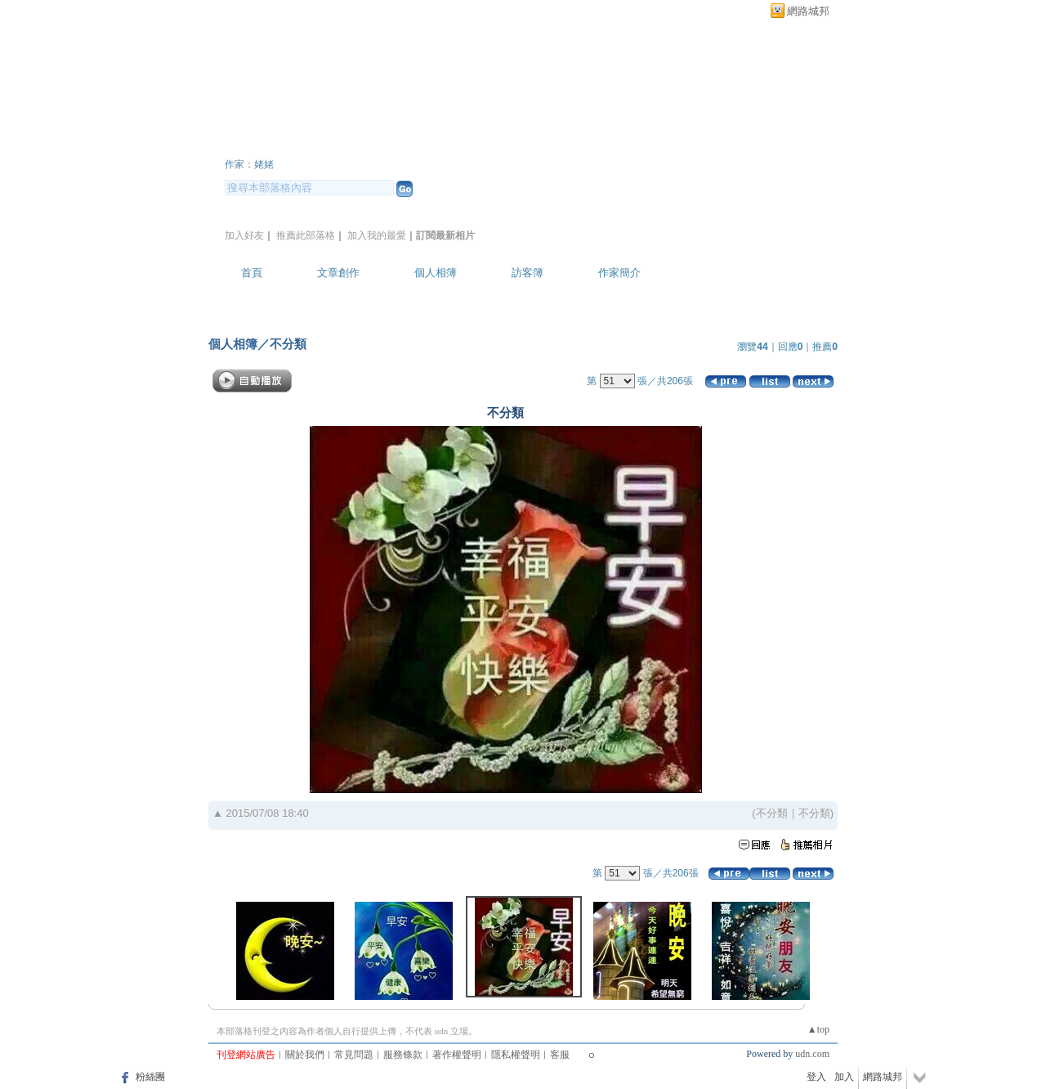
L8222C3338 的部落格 (346, 141)
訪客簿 (527, 273)
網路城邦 (808, 11)
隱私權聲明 (515, 1054)
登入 (816, 1076)
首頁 (251, 273)
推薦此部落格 (305, 235)
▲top (818, 1029)
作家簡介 (619, 273)
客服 (560, 1054)
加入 (844, 1076)
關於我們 (304, 1054)
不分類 (288, 344)
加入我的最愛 (376, 235)
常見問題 (353, 1054)
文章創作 (338, 273)
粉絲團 (150, 1076)
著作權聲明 (456, 1054)
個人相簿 (435, 273)
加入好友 (244, 235)
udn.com (812, 1054)
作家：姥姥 (249, 164)
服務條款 (402, 1054)
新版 (540, 141)
